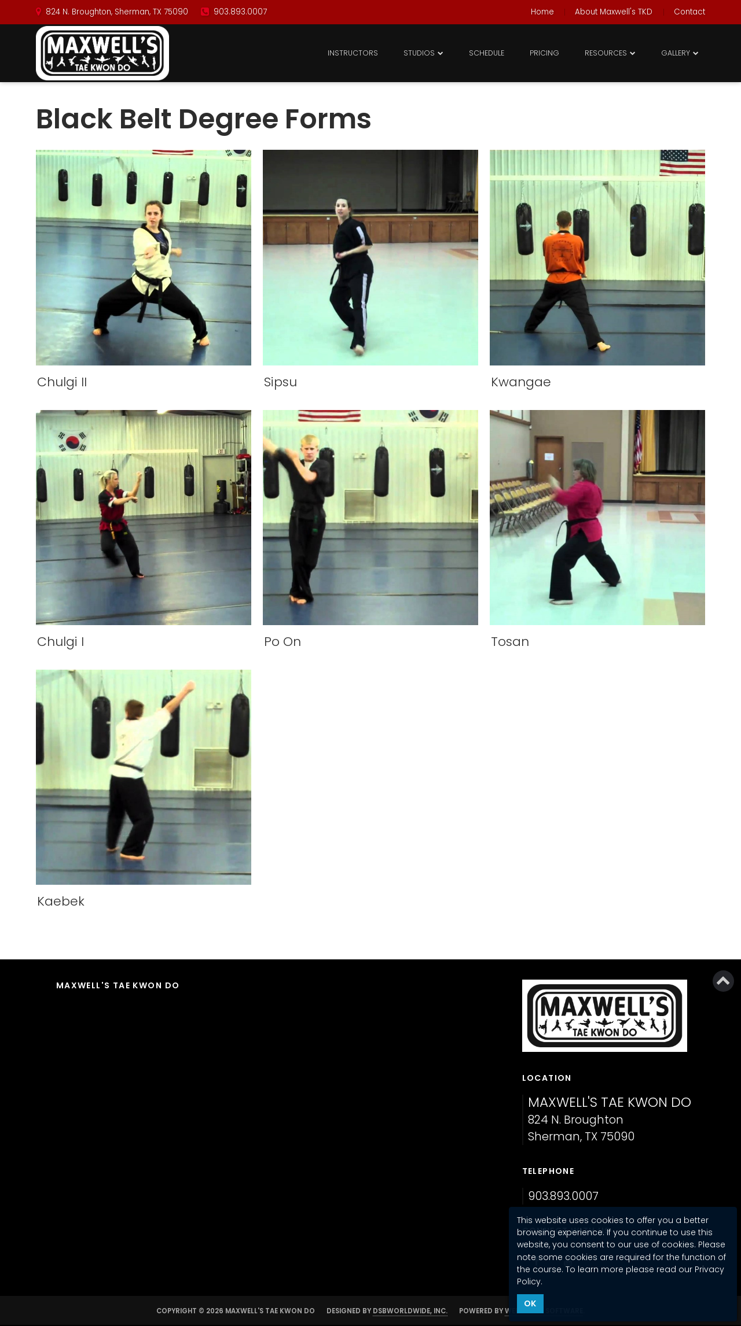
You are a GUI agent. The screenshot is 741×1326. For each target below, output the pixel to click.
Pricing (544, 53)
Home (542, 11)
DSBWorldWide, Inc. (410, 1311)
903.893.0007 (563, 1196)
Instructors (353, 53)
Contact (689, 11)
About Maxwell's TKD (613, 11)
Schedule (486, 53)
